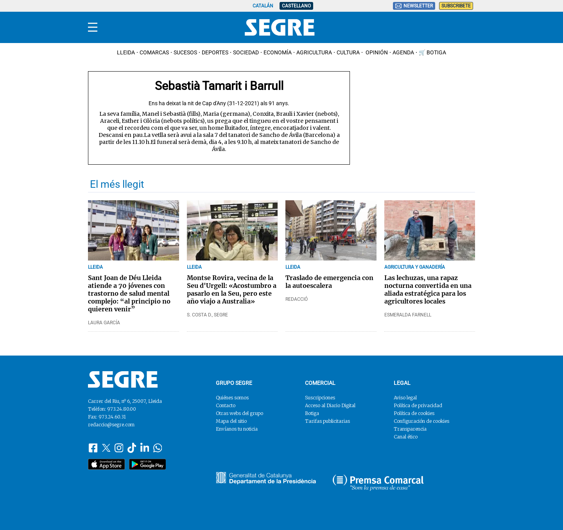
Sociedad (246, 52)
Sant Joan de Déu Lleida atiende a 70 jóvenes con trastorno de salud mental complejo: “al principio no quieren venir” (129, 293)
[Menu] (92, 27)
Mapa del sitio (231, 421)
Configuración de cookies (421, 421)
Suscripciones (320, 398)
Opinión (376, 52)
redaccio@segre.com (111, 425)
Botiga (312, 413)
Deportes (215, 52)
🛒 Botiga (432, 52)
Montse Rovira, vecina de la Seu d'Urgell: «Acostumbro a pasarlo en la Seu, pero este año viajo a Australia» (231, 289)
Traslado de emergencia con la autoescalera (329, 281)
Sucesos (185, 52)
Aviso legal (405, 398)
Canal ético (406, 437)
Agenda (403, 52)
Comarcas (154, 52)
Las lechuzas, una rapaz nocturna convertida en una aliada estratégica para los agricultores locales (428, 289)
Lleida (126, 52)
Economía (278, 52)
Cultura (348, 52)
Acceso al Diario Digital (330, 405)
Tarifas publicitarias (327, 421)
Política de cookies (414, 413)
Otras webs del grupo (239, 413)
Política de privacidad (418, 405)
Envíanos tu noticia (237, 429)
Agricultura (314, 52)
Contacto (225, 405)
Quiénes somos (232, 398)
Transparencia (410, 429)
